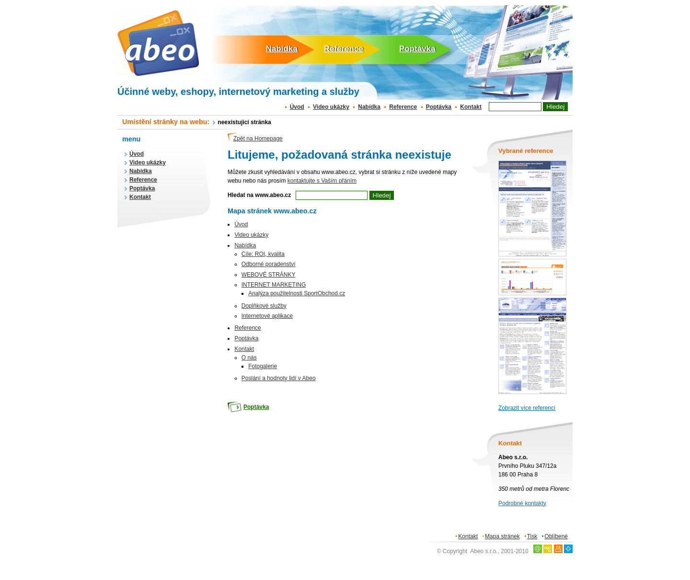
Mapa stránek (502, 536)
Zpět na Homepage (258, 138)
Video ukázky (331, 107)
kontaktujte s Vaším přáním (322, 180)
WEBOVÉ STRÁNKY (269, 274)
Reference (343, 48)
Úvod (297, 107)
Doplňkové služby (264, 305)
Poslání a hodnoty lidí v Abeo (279, 378)
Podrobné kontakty (522, 503)
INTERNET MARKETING (274, 284)
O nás (249, 357)
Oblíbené (556, 536)
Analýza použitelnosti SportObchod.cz (296, 293)
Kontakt (471, 107)
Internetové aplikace (267, 316)
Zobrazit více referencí (526, 408)
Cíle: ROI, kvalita (263, 254)
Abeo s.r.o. (483, 551)
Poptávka (417, 48)
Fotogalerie (262, 366)
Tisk (532, 536)
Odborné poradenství (269, 264)
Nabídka (282, 48)
